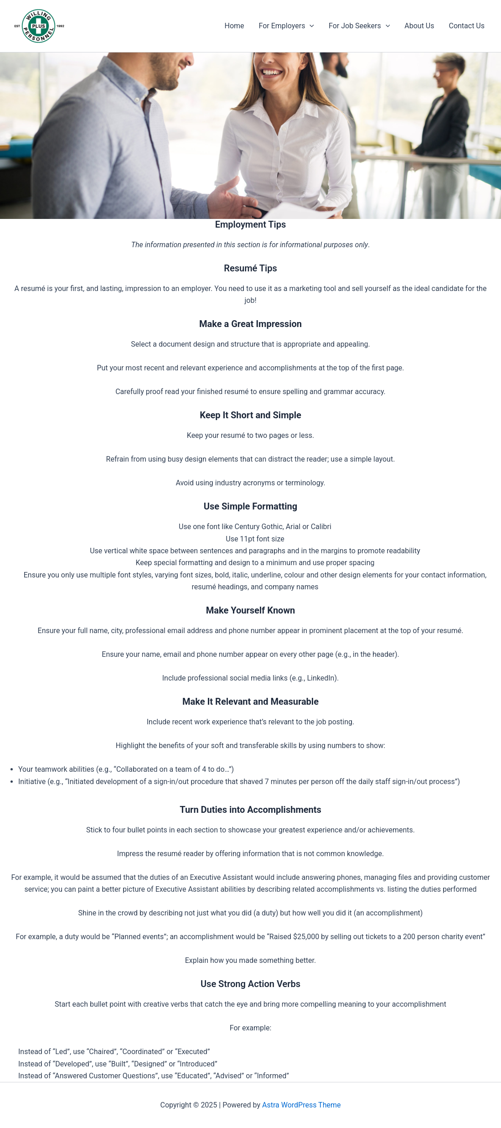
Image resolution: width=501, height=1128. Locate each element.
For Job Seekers (359, 26)
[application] (309, 26)
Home (234, 25)
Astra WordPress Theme (301, 1105)
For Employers (286, 26)
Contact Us (467, 25)
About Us (419, 25)
